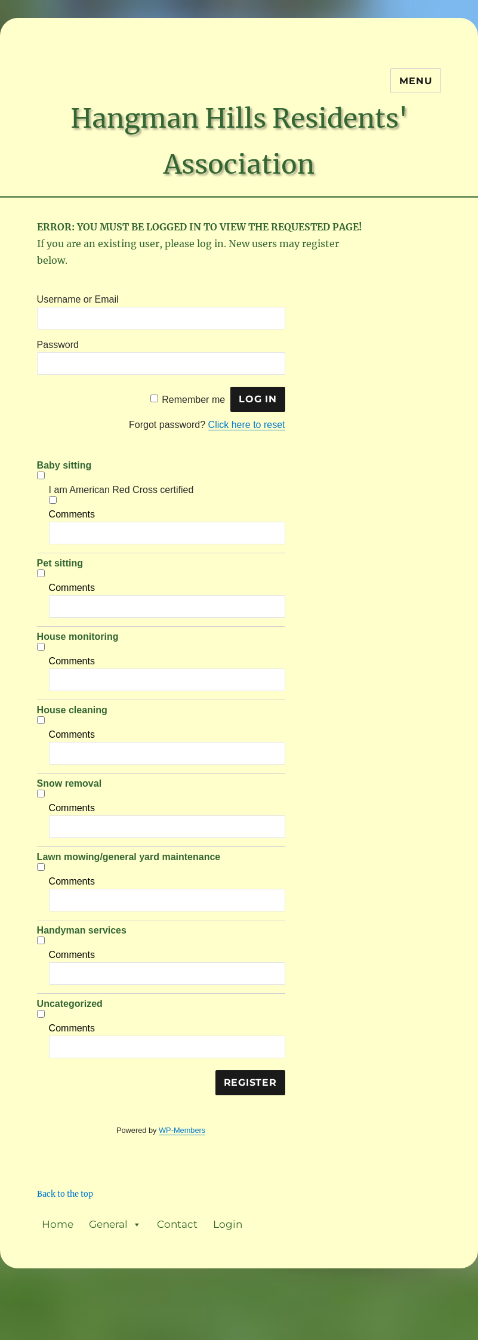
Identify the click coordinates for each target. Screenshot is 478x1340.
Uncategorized (70, 1004)
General (115, 1224)
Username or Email (78, 299)
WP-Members (182, 1130)
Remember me (193, 399)
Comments (72, 514)
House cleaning (72, 710)
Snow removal (69, 783)
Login (227, 1224)
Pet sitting (60, 563)
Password (58, 345)
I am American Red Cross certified (121, 490)
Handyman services (82, 930)
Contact (177, 1224)
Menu (415, 81)
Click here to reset (246, 425)
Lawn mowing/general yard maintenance (129, 857)
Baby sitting (64, 465)
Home (57, 1224)
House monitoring (78, 637)
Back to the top (65, 1194)
